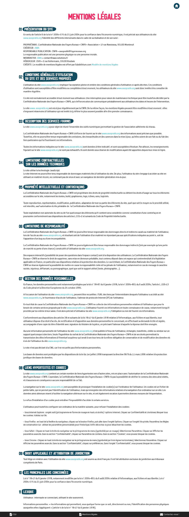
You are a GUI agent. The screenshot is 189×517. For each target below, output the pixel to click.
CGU (13, 514)
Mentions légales (88, 514)
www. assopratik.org (39, 108)
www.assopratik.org (32, 38)
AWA (37, 48)
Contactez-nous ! (169, 514)
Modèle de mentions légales (105, 64)
